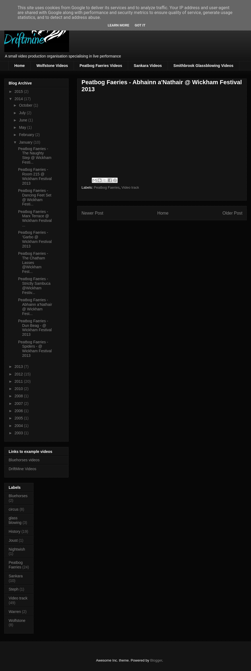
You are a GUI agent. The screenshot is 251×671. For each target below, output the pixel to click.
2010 (19, 389)
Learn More (118, 25)
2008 (19, 396)
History (15, 531)
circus (14, 509)
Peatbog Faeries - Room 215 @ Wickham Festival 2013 (35, 176)
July (23, 113)
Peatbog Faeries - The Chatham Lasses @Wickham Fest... (33, 262)
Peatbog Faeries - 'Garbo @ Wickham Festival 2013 (35, 239)
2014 (19, 99)
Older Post (232, 213)
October (26, 105)
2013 (19, 366)
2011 (19, 381)
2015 (19, 91)
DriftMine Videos (22, 469)
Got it (140, 25)
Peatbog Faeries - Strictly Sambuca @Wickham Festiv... (34, 285)
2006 (19, 411)
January (26, 142)
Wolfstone (17, 620)
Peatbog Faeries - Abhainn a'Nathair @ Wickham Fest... (35, 307)
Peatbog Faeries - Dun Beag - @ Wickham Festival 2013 (35, 328)
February (27, 135)
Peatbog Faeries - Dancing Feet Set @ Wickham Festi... (34, 197)
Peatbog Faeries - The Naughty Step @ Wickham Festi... (34, 155)
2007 (19, 403)
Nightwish (17, 549)
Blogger (156, 660)
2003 (19, 433)
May (23, 127)
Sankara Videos (148, 65)
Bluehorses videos (24, 460)
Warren (15, 611)
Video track (130, 187)
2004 (19, 425)
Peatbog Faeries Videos (101, 65)
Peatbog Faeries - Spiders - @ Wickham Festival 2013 (35, 349)
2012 (19, 374)
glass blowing (15, 520)
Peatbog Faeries (107, 187)
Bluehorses (18, 496)
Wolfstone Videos (52, 65)
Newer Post (92, 213)
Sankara (16, 576)
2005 (19, 418)
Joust (13, 540)
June (23, 120)
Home (19, 65)
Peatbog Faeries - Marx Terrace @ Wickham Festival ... (35, 218)
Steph (14, 589)
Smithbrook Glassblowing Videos (203, 65)
